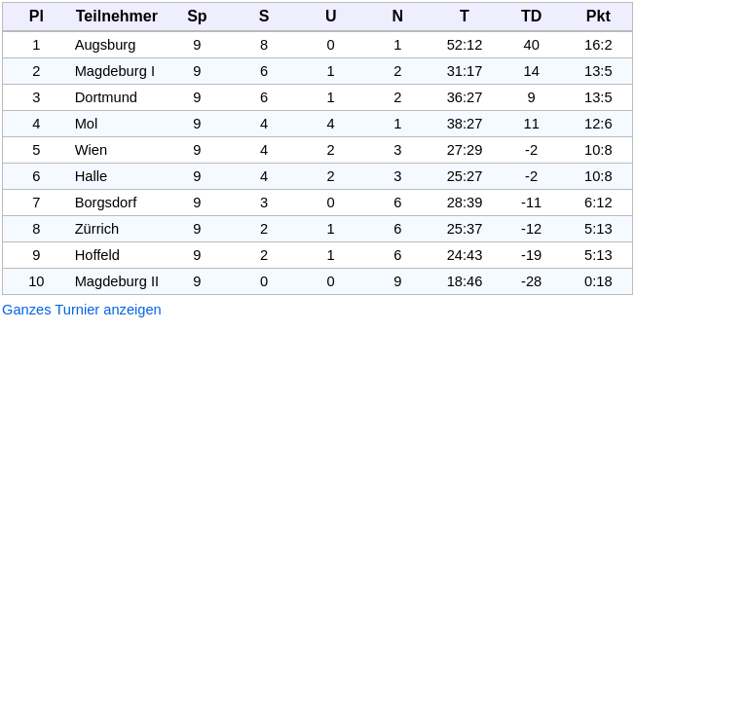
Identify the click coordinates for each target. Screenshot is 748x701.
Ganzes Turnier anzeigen (82, 309)
